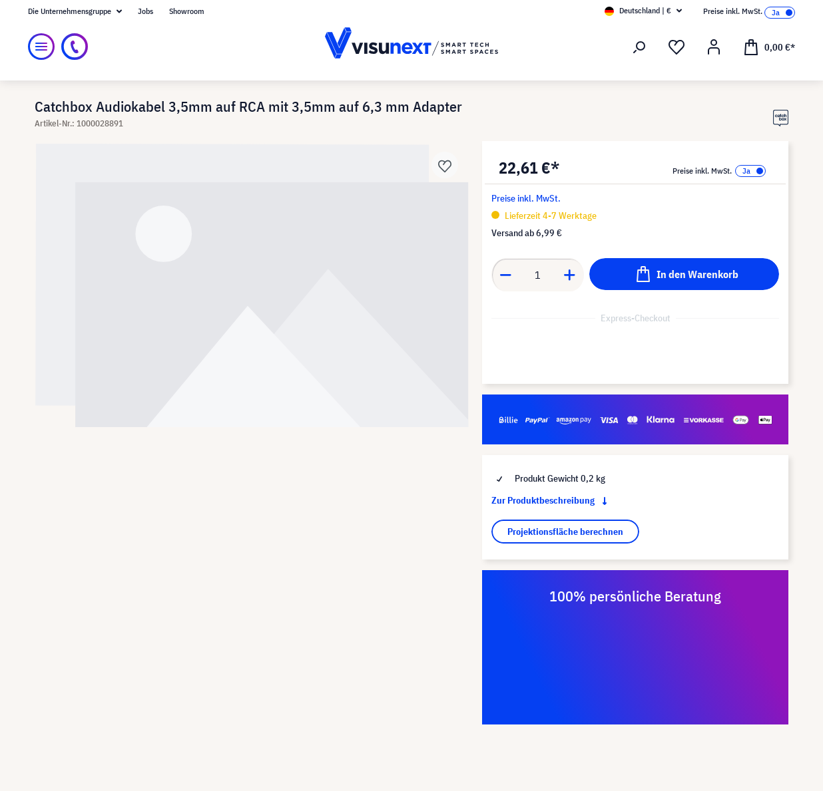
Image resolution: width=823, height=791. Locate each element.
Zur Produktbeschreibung (552, 500)
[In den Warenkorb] (684, 274)
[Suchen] (639, 47)
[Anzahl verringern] (505, 274)
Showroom (186, 11)
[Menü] (41, 46)
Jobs (145, 11)
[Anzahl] (538, 274)
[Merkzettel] (677, 47)
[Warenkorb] (769, 46)
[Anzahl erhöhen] (570, 274)
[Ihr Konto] (714, 47)
